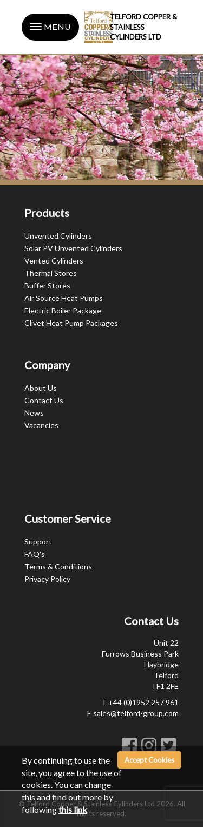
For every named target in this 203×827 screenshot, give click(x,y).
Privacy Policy (47, 578)
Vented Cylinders (53, 260)
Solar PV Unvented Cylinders (73, 248)
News (34, 412)
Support (38, 541)
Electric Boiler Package (62, 310)
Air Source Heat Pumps (63, 298)
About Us (40, 387)
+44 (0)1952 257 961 (143, 702)
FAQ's (34, 554)
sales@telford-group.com (136, 713)
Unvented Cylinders (58, 235)
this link (72, 809)
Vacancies (41, 425)
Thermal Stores (50, 273)
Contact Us (43, 400)
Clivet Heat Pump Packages (71, 322)
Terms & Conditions (58, 566)
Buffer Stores (47, 285)
